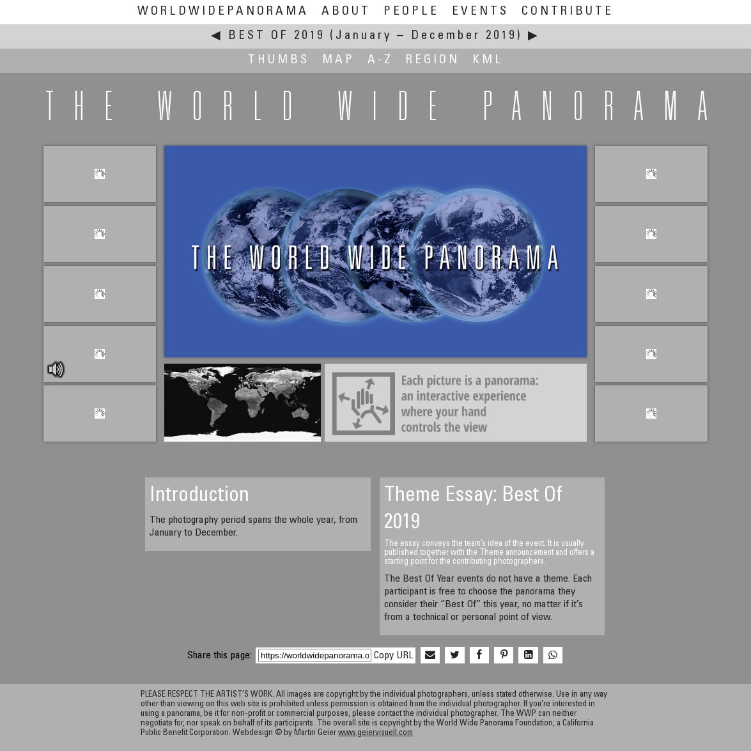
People (411, 12)
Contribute (568, 12)
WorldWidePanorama (223, 12)
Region (433, 60)
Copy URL (393, 656)
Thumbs (278, 60)
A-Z (380, 60)
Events (480, 12)
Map (338, 60)
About (346, 12)
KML (488, 60)
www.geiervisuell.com (375, 733)
